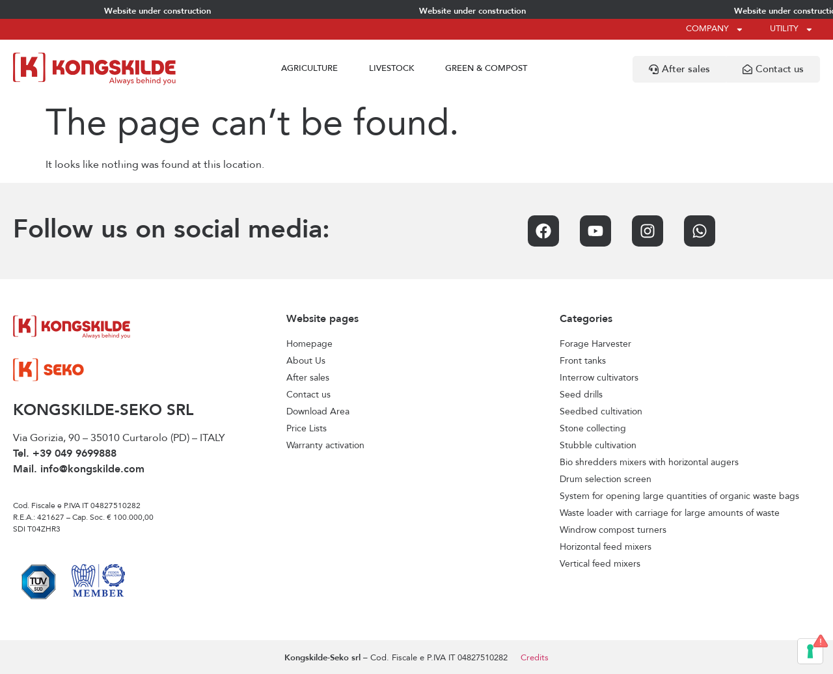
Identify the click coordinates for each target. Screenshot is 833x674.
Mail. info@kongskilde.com (78, 470)
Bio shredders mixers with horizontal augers (649, 462)
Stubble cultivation (598, 445)
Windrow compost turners (613, 530)
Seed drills (581, 394)
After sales (307, 378)
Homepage (309, 344)
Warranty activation (325, 445)
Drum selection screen (605, 479)
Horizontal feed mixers (605, 547)
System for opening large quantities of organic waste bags (679, 496)
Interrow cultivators (599, 378)
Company (715, 29)
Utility (791, 29)
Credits (535, 658)
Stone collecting (593, 428)
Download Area (317, 411)
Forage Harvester (595, 344)
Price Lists (306, 428)
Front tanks (583, 361)
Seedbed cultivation (601, 411)
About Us (305, 361)
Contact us (308, 394)
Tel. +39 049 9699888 (64, 454)
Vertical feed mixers (600, 564)
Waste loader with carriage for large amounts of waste (670, 513)
